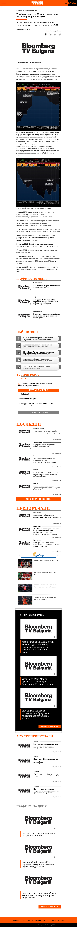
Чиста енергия (37, 442)
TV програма (27, 374)
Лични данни (40, 925)
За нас (46, 920)
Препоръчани (33, 508)
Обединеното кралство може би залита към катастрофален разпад (46, 432)
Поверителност (34, 925)
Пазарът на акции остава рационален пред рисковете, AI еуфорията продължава (46, 791)
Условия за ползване (25, 925)
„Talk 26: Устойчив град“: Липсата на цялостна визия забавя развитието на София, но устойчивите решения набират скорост (46, 532)
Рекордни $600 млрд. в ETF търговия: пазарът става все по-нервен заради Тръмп (38, 864)
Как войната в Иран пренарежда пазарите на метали (38, 834)
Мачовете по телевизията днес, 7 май (37, 576)
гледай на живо (38, 390)
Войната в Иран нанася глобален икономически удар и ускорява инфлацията (39, 895)
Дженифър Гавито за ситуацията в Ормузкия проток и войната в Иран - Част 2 (37, 714)
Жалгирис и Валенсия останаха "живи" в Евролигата (37, 600)
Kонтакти (54, 920)
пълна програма (38, 412)
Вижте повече (49, 726)
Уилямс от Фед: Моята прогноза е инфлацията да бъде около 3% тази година (37, 681)
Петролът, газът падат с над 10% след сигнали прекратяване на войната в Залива (45, 474)
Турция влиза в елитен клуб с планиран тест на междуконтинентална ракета (44, 460)
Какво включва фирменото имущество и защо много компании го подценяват (47, 517)
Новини (35, 456)
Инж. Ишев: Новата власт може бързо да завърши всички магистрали (46, 761)
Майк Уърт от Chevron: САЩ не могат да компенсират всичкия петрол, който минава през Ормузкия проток (38, 646)
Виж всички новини (38, 499)
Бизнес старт (36, 741)
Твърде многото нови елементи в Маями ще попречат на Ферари (37, 588)
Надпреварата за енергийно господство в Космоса (44, 446)
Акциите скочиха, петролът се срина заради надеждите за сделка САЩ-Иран (46, 488)
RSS (62, 920)
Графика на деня (31, 278)
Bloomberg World (32, 614)
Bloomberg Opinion (38, 428)
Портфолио (36, 920)
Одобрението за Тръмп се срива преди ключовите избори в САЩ (46, 775)
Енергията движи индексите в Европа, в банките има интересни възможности (45, 746)
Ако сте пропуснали (34, 736)
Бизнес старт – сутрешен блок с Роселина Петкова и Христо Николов (35, 384)
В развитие (36, 771)
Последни (28, 424)
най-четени (27, 332)
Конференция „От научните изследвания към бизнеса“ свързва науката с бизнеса (46, 544)
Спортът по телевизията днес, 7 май (38, 563)
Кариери (17, 920)
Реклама (26, 920)
